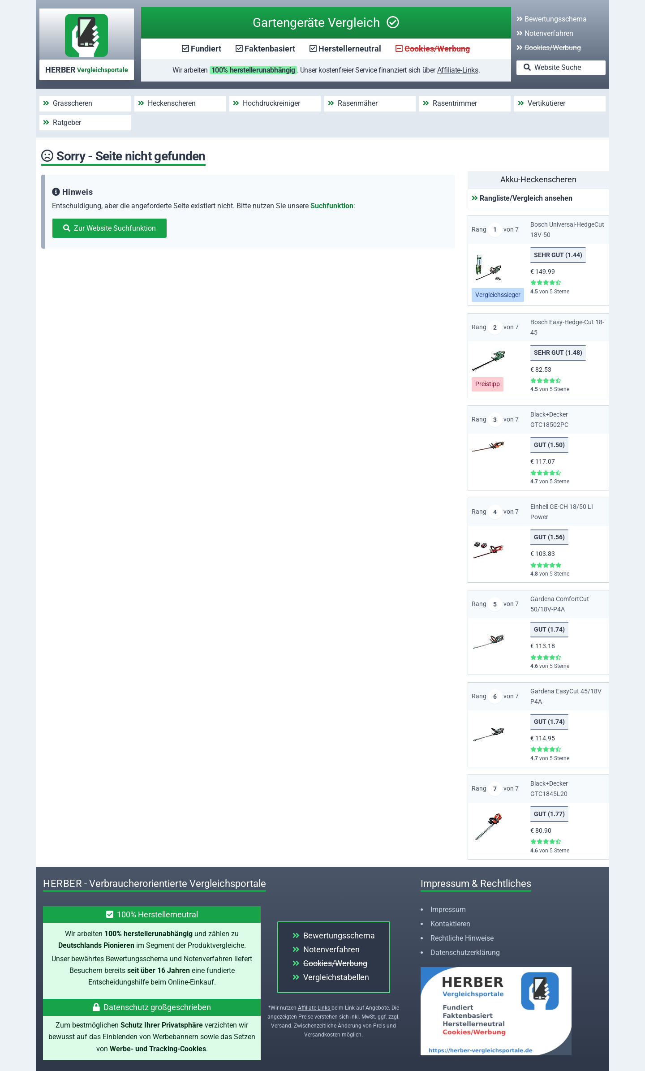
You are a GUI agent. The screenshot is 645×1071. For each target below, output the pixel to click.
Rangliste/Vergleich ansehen (522, 198)
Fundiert (206, 48)
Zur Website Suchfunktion (109, 228)
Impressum (448, 909)
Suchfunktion (331, 206)
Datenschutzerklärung (465, 952)
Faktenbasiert (270, 48)
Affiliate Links (314, 1008)
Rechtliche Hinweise (462, 938)
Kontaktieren (450, 924)
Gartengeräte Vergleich (326, 22)
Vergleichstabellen (330, 977)
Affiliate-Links (457, 70)
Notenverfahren (544, 33)
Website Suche (552, 67)
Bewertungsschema (551, 19)
